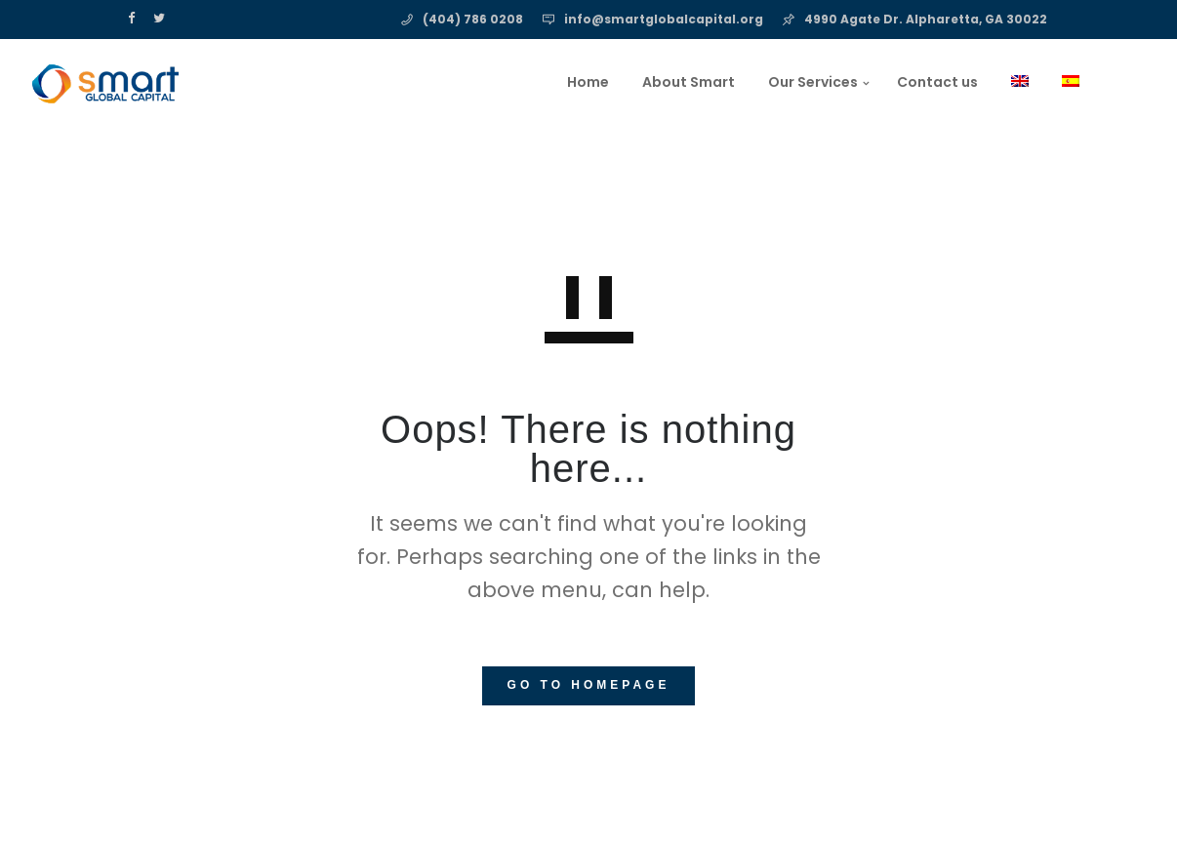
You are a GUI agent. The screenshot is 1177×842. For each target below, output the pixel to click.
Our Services (715, 82)
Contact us (839, 82)
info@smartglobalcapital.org (663, 19)
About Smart (591, 82)
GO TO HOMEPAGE (588, 685)
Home (490, 82)
